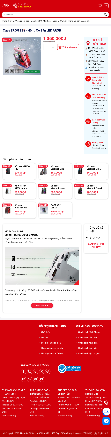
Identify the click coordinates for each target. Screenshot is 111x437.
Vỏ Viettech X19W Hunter (21, 187)
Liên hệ (44, 337)
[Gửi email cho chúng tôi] (23, 379)
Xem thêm (41, 305)
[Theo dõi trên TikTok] (35, 371)
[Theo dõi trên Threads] (47, 371)
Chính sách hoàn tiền (88, 342)
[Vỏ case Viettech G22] (44, 171)
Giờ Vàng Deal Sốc (21, 21)
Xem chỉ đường (9, 415)
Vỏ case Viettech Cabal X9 (94, 187)
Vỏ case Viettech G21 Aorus (93, 167)
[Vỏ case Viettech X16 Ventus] (8, 210)
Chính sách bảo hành (87, 337)
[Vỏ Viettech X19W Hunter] (8, 190)
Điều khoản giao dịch (51, 342)
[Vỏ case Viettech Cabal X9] (80, 190)
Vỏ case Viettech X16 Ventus (21, 206)
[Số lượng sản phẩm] (49, 47)
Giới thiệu (45, 332)
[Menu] (106, 5)
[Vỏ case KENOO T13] (8, 171)
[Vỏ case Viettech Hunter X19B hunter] (44, 190)
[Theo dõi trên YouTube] (41, 379)
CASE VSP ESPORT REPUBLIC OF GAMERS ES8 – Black (58, 206)
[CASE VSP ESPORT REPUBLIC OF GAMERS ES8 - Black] (44, 210)
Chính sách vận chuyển (89, 353)
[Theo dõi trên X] (41, 371)
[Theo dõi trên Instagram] (29, 371)
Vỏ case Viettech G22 (57, 167)
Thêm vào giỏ (69, 47)
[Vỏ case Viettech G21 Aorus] (80, 171)
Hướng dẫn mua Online (52, 353)
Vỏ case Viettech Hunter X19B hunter (59, 187)
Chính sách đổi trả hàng (89, 332)
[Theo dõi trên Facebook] (23, 371)
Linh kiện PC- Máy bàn (41, 21)
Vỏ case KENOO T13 (22, 167)
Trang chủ (6, 21)
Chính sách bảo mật (87, 348)
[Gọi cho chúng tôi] (29, 379)
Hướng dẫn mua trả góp (52, 348)
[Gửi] (105, 14)
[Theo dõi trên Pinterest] (35, 379)
